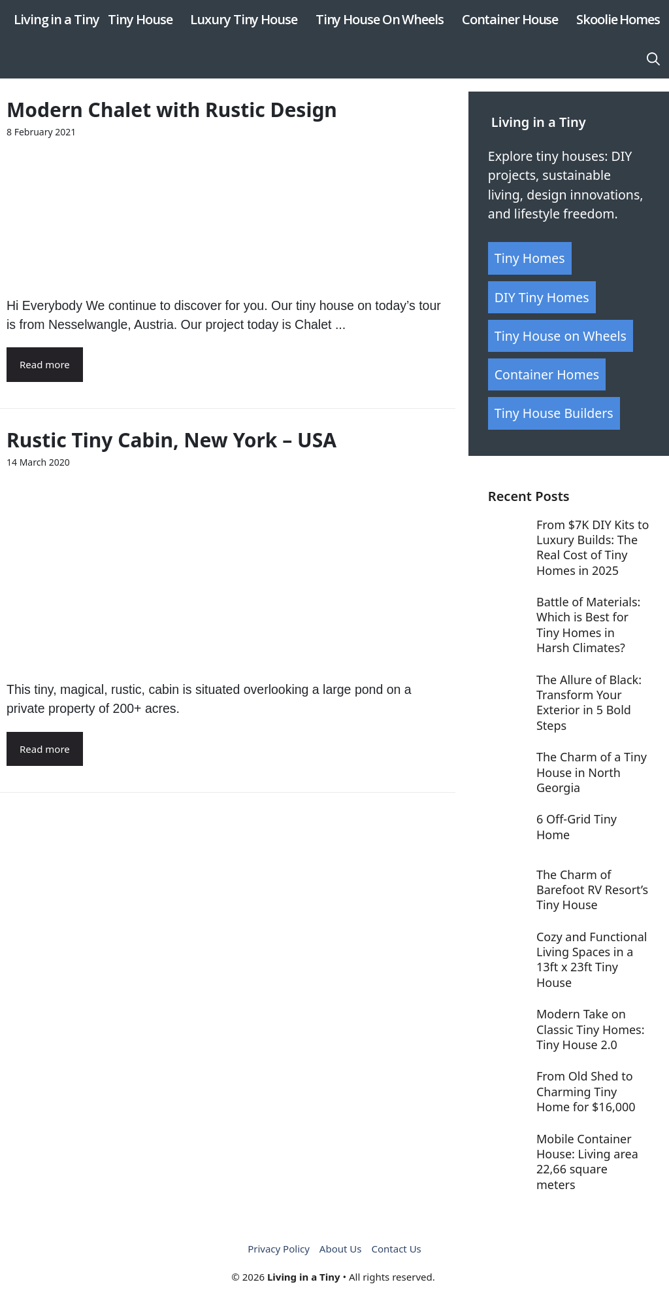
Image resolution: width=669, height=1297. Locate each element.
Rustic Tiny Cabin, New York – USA (171, 439)
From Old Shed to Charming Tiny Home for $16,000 (586, 1091)
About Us (340, 1248)
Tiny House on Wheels (561, 336)
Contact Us (396, 1248)
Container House (510, 19)
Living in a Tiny (56, 19)
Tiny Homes (530, 258)
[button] (653, 58)
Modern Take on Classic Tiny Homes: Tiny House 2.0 (590, 1029)
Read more (45, 364)
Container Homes (547, 374)
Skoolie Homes (618, 19)
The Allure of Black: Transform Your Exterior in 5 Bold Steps (589, 702)
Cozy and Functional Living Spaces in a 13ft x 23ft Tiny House (591, 959)
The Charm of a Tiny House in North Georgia (591, 772)
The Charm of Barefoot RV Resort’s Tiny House (592, 890)
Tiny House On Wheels (380, 19)
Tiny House (140, 19)
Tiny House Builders (554, 413)
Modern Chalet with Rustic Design (172, 109)
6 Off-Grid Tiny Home (576, 826)
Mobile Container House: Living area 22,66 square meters (587, 1161)
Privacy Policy (279, 1248)
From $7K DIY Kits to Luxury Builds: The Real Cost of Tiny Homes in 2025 (592, 547)
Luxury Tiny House (243, 19)
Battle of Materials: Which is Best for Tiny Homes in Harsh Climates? (588, 624)
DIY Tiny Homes (542, 297)
